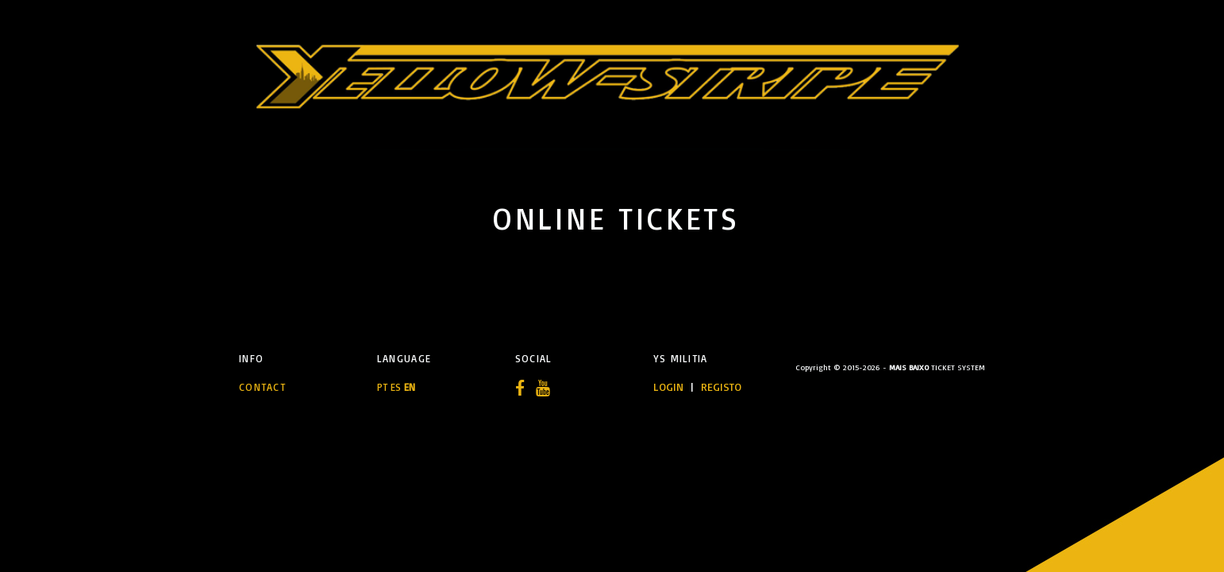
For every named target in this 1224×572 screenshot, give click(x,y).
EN (409, 387)
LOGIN (670, 386)
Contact (262, 387)
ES (396, 387)
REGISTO (721, 386)
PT (382, 387)
